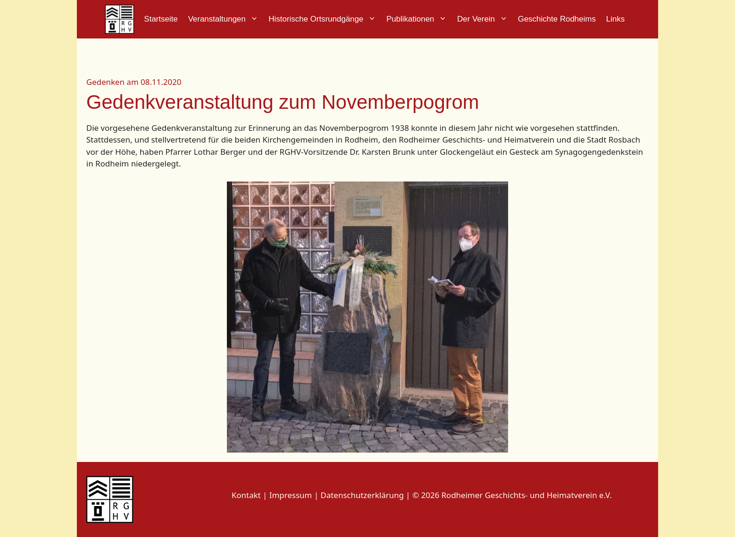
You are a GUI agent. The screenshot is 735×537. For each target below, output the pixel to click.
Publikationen (419, 19)
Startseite (161, 19)
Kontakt (246, 495)
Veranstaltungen (225, 19)
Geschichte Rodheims (557, 19)
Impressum (291, 495)
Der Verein (484, 19)
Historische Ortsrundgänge (325, 19)
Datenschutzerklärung (362, 495)
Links (615, 19)
